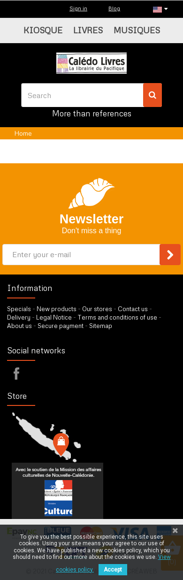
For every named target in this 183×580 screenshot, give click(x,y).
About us (19, 325)
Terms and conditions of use (117, 317)
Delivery (18, 317)
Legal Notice (54, 317)
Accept (113, 569)
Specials (19, 309)
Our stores (97, 309)
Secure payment (61, 325)
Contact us (133, 309)
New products (56, 309)
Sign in (78, 8)
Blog (114, 8)
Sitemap (100, 325)
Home (23, 133)
